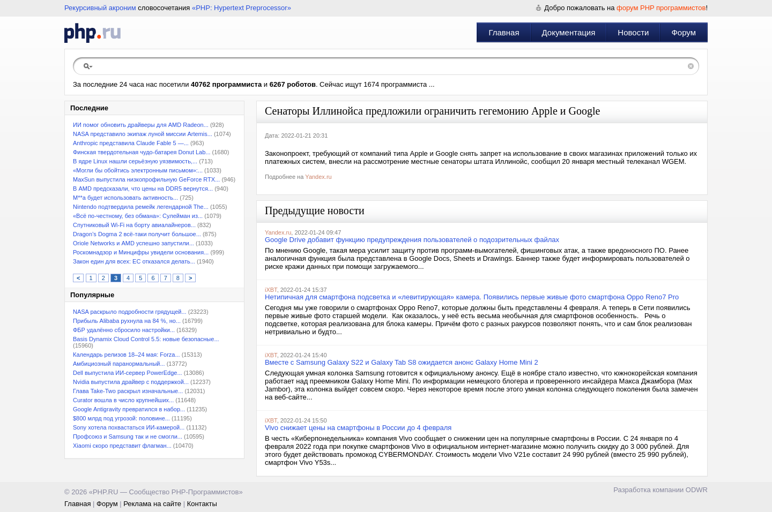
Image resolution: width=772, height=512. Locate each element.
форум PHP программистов (661, 8)
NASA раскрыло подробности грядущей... (130, 311)
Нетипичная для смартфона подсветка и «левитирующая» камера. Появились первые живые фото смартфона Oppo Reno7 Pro (472, 297)
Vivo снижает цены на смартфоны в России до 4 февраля (358, 428)
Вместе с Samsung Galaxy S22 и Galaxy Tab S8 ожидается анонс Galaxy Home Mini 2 (401, 362)
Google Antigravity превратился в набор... (129, 409)
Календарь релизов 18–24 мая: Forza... (126, 354)
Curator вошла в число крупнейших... (123, 400)
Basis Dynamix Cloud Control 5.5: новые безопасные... (146, 339)
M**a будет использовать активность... (125, 197)
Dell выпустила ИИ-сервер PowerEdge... (127, 373)
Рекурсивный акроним (100, 8)
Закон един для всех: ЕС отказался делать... (134, 261)
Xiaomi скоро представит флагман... (122, 445)
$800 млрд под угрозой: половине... (121, 418)
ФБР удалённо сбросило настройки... (124, 330)
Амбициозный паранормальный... (119, 363)
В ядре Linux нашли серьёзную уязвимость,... (135, 161)
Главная (503, 32)
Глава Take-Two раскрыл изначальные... (128, 391)
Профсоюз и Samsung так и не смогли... (127, 436)
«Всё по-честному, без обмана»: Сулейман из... (138, 216)
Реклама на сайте (152, 504)
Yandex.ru (318, 177)
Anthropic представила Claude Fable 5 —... (131, 143)
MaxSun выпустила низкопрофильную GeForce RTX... (146, 179)
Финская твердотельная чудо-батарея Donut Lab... (142, 152)
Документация (569, 32)
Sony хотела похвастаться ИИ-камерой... (128, 427)
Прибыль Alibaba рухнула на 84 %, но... (127, 321)
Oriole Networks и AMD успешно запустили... (133, 243)
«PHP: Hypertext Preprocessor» (241, 8)
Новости (633, 32)
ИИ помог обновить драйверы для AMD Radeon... (141, 125)
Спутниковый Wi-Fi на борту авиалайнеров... (134, 225)
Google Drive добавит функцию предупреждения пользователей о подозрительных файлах (412, 240)
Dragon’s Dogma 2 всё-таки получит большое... (137, 234)
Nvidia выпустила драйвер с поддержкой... (131, 382)
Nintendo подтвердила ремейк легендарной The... (141, 207)
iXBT (271, 290)
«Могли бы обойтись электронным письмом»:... (138, 170)
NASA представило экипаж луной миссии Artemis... (142, 134)
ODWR (697, 490)
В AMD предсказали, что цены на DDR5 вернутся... (143, 188)
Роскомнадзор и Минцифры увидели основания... (141, 252)
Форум (683, 32)
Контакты (202, 504)
